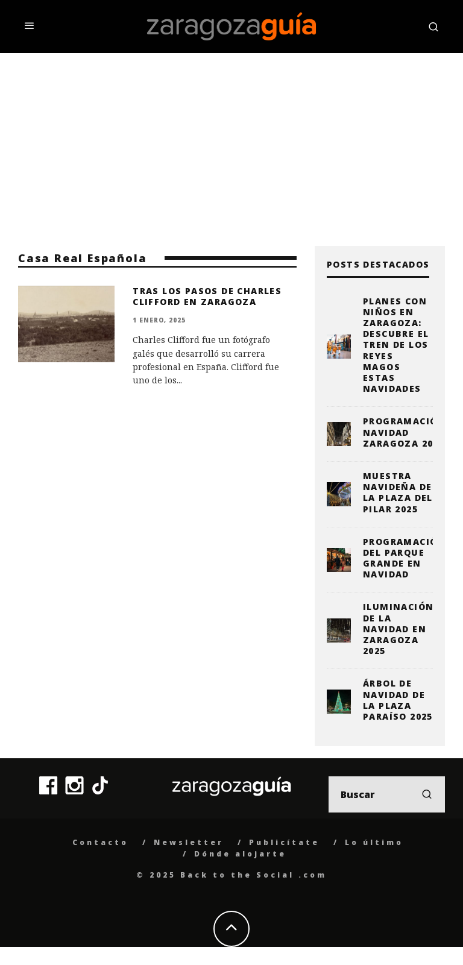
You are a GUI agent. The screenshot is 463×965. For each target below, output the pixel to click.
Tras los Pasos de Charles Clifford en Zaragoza (207, 296)
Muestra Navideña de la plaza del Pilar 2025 (398, 492)
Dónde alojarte (240, 854)
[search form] (387, 794)
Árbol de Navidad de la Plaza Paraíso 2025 (398, 699)
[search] (427, 794)
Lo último (374, 842)
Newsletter (189, 842)
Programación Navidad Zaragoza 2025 (404, 431)
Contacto (100, 842)
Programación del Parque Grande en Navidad (404, 558)
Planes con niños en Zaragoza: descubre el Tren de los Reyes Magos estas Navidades (396, 345)
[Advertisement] (231, 143)
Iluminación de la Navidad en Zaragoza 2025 (398, 628)
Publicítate (284, 842)
